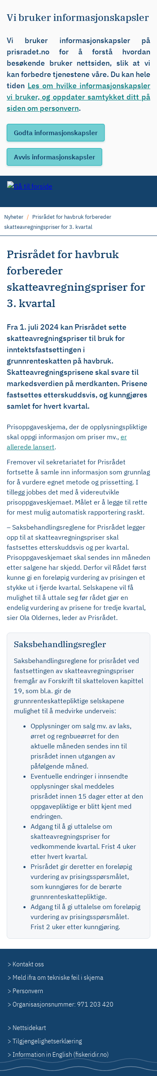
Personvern (28, 990)
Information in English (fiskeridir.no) (61, 1054)
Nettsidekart (29, 1027)
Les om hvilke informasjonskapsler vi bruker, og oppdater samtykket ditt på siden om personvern (78, 97)
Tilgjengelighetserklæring (47, 1041)
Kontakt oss (28, 964)
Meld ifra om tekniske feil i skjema (58, 977)
